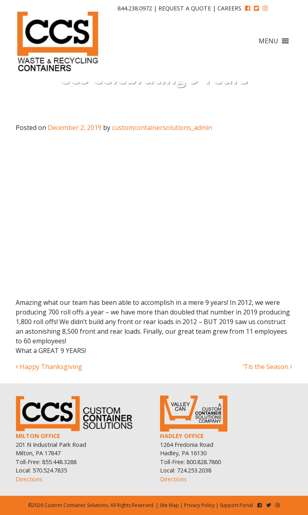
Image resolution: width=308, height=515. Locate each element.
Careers (229, 8)
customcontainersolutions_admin (162, 127)
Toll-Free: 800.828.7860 (190, 462)
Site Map (169, 505)
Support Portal (236, 505)
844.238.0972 (135, 8)
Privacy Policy (199, 505)
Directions (29, 479)
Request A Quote (184, 8)
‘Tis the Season (267, 366)
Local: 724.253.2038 (185, 470)
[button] (268, 41)
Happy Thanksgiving (49, 366)
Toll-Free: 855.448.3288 (46, 462)
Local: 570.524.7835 (41, 470)
